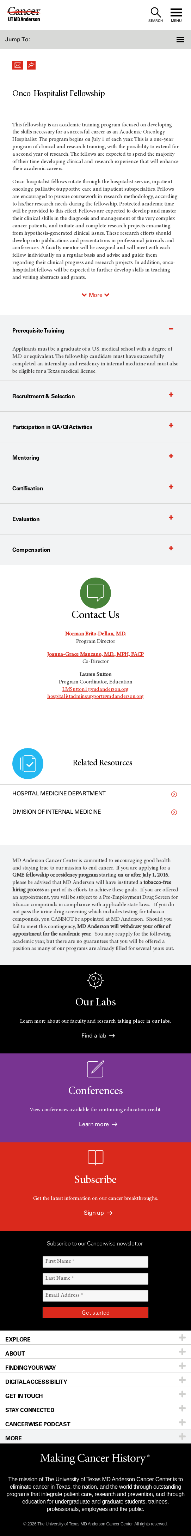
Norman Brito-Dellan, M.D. (95, 634)
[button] (176, 40)
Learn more (98, 1124)
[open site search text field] (155, 15)
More (96, 295)
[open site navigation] (176, 15)
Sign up (98, 1212)
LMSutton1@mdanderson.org (95, 689)
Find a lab (98, 1035)
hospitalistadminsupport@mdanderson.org (95, 696)
